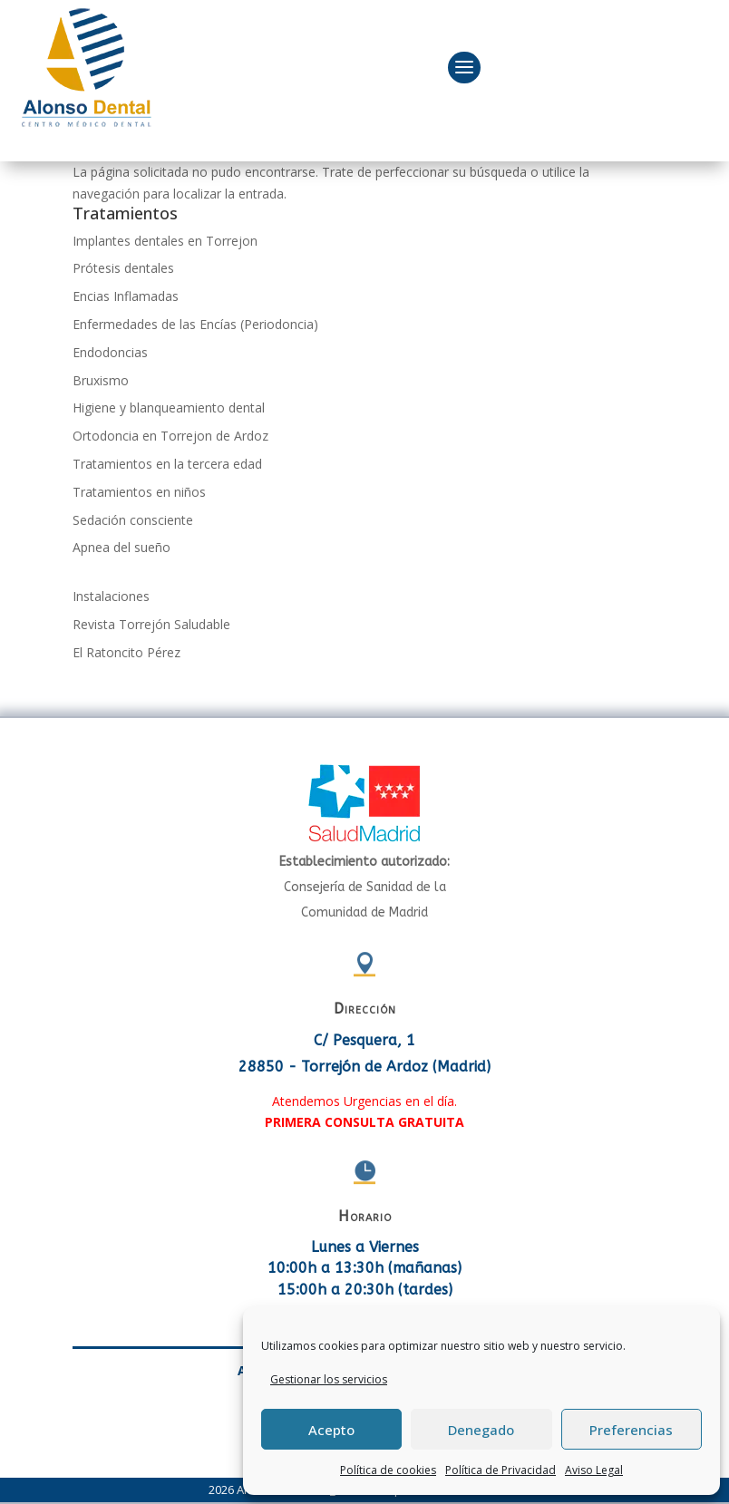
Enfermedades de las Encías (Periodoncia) (195, 324)
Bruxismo (101, 380)
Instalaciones (111, 596)
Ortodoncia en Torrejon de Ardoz (170, 435)
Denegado (481, 1430)
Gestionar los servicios (328, 1379)
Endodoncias (110, 352)
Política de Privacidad (500, 1470)
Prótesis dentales (123, 268)
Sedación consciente (133, 520)
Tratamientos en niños (139, 491)
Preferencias (631, 1430)
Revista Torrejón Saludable (151, 624)
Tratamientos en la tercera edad (167, 463)
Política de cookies (388, 1470)
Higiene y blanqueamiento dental (169, 407)
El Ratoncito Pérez (126, 652)
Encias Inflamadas (126, 296)
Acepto (331, 1430)
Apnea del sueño (121, 547)
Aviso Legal (594, 1470)
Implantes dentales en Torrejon (165, 240)
